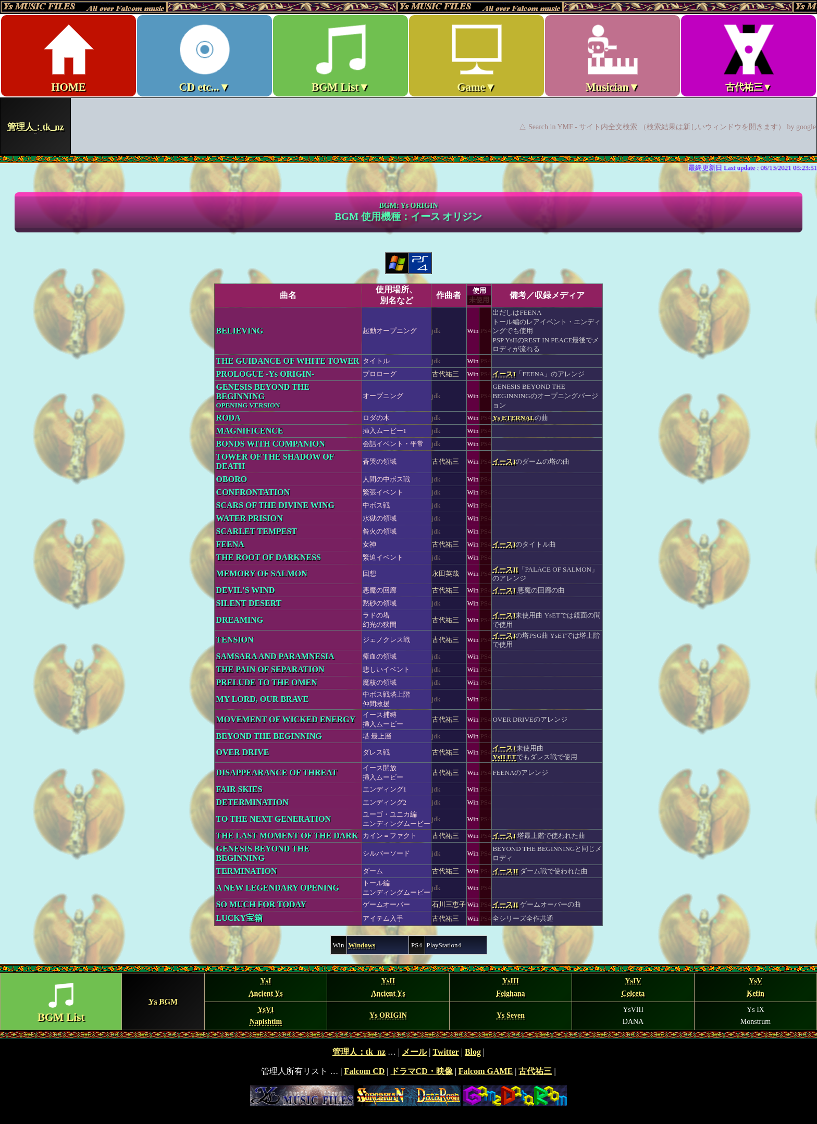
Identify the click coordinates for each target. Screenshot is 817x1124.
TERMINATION (246, 871)
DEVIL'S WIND (245, 590)
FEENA (230, 544)
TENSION (235, 639)
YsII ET (504, 757)
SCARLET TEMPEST (256, 531)
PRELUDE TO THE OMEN (266, 682)
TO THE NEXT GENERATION (273, 818)
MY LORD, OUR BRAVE (262, 699)
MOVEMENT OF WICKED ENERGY (286, 719)
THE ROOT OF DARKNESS (268, 557)
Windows (362, 945)
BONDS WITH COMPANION (270, 443)
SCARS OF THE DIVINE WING (275, 505)
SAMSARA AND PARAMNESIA (275, 656)
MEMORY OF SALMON (261, 573)
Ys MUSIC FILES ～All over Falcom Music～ (408, 77)
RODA (228, 417)
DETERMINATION (252, 802)
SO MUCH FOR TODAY (261, 904)
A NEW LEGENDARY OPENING (277, 887)
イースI (503, 374)
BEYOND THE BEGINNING (269, 736)
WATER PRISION (249, 518)
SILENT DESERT (249, 603)
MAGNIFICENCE (249, 430)
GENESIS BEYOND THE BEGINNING (263, 395)
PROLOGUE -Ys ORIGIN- (265, 373)
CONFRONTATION (253, 492)
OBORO (231, 479)
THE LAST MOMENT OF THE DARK (287, 835)
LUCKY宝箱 (239, 917)
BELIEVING (240, 330)
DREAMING (240, 619)
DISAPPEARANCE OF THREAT (277, 772)
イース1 (504, 748)
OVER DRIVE (242, 752)
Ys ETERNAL (513, 418)
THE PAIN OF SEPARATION (270, 669)
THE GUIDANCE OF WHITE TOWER (288, 360)
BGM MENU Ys (408, 1001)
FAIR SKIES (239, 789)
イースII (505, 569)
